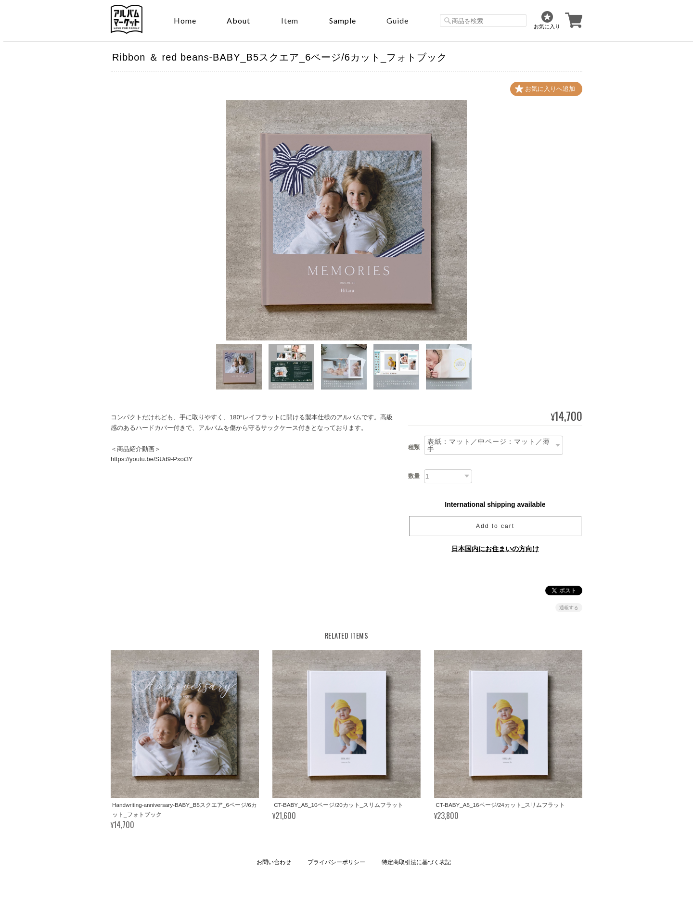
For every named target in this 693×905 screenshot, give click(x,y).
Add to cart (495, 526)
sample (342, 20)
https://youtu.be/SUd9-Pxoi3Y (152, 459)
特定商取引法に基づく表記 (416, 862)
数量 (414, 476)
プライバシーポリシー (336, 862)
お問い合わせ (274, 862)
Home (185, 20)
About (238, 20)
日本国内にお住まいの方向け (495, 549)
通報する (568, 607)
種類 (414, 447)
